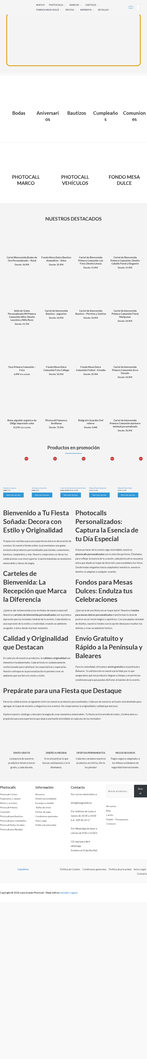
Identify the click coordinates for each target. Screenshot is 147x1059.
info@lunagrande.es (81, 802)
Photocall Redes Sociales (13, 829)
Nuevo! (40, 5)
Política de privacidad (46, 824)
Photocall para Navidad (12, 833)
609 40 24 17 (83, 820)
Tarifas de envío (43, 807)
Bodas (18, 113)
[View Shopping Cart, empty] (131, 7)
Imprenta (86, 10)
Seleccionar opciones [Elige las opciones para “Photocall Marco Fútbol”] (128, 495)
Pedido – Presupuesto (117, 819)
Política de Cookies (70, 869)
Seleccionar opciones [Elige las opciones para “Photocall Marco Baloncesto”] (99, 495)
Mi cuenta (111, 806)
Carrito (110, 815)
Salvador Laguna (69, 892)
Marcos (74, 5)
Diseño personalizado (46, 798)
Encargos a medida (45, 803)
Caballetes (23, 869)
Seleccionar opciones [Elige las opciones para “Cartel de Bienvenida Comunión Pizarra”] (71, 495)
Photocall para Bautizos (12, 816)
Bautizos (76, 113)
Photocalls (56, 5)
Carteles (90, 5)
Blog (108, 810)
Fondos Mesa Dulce (47, 10)
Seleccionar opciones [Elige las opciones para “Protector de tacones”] (13, 495)
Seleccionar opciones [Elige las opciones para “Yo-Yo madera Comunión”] (42, 495)
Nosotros (40, 794)
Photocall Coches (9, 794)
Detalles (103, 10)
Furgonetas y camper (11, 798)
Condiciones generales (47, 816)
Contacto (111, 823)
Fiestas (69, 10)
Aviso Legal (41, 820)
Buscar (140, 791)
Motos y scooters (9, 803)
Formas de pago (43, 811)
